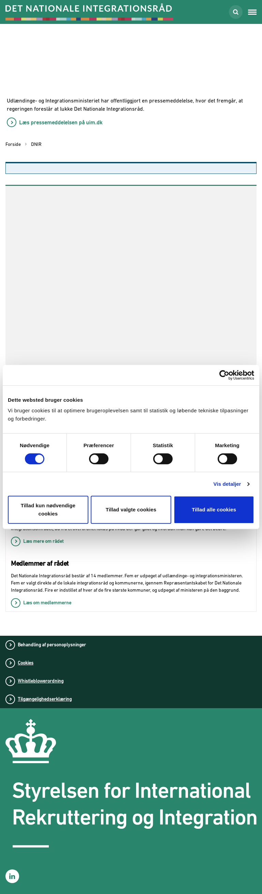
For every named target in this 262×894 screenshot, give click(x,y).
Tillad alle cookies (214, 509)
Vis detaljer (227, 484)
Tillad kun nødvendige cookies (48, 510)
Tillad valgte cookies (131, 509)
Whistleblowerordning (40, 681)
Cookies (25, 662)
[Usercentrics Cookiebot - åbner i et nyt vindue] (224, 375)
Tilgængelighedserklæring (45, 699)
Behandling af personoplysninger (52, 644)
